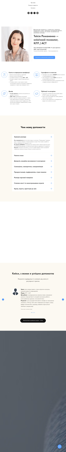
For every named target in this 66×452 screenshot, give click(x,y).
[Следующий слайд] (63, 299)
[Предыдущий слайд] (3, 299)
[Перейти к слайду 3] (33, 312)
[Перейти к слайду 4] (34, 312)
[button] (44, 57)
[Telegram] (32, 13)
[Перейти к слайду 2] (32, 312)
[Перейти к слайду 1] (31, 312)
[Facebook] (34, 13)
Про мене (33, 2)
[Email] (29, 13)
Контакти (33, 8)
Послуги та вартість (33, 5)
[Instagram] (37, 13)
